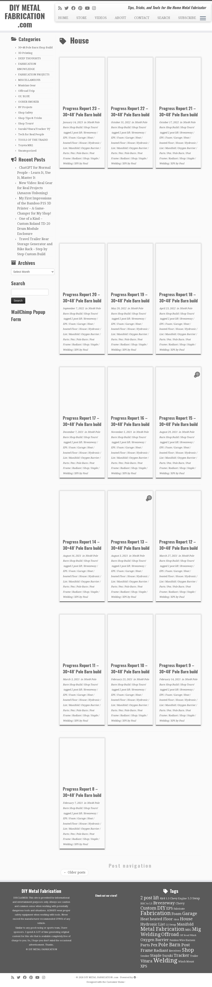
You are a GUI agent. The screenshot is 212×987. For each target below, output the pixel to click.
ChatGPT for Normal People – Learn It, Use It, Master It (34, 173)
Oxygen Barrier (90, 148)
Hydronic (94, 143)
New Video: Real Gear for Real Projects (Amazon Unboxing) (35, 188)
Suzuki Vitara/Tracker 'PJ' (34, 128)
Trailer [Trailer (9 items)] (194, 956)
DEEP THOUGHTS (29, 58)
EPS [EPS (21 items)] (169, 908)
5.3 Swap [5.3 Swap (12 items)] (194, 898)
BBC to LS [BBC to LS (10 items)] (146, 903)
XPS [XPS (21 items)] (143, 966)
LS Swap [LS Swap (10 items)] (171, 924)
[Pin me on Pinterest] (81, 8)
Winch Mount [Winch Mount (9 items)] (186, 961)
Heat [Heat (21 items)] (144, 919)
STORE (81, 18)
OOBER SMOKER (28, 101)
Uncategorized (27, 150)
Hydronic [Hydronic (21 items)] (148, 924)
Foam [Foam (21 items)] (176, 914)
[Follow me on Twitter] (67, 8)
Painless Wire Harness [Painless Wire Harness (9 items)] (182, 940)
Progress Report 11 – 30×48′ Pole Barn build (82, 668)
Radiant (77, 158)
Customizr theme (115, 982)
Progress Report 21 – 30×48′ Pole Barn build (178, 111)
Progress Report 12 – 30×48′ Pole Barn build (178, 545)
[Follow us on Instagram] (95, 8)
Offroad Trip (26, 90)
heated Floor (70, 143)
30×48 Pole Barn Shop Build (35, 47)
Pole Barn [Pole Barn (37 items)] (169, 944)
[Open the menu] (203, 19)
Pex (73, 153)
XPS (76, 163)
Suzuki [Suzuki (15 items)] (167, 956)
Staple (94, 158)
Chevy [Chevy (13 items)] (180, 903)
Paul (85, 163)
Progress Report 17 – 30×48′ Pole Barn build (82, 421)
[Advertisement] (130, 203)
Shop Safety (25, 112)
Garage (81, 137)
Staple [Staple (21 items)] (155, 955)
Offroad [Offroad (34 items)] (170, 934)
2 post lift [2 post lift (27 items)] (149, 897)
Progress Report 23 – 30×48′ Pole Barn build (82, 111)
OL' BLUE (24, 96)
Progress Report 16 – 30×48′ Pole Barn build (130, 421)
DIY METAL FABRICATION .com (24, 17)
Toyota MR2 (25, 145)
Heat (90, 137)
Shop (86, 158)
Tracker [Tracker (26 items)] (181, 955)
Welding (68, 163)
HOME (63, 18)
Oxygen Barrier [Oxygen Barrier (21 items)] (154, 940)
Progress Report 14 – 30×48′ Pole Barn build (82, 545)
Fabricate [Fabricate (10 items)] (179, 908)
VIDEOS (101, 18)
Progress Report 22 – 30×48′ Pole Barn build (130, 111)
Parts (66, 153)
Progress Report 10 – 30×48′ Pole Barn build (130, 668)
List (65, 148)
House (83, 143)
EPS (65, 137)
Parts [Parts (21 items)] (145, 945)
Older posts (74, 872)
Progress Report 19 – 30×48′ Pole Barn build (130, 297)
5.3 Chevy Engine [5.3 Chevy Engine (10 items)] (176, 898)
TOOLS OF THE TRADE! (33, 139)
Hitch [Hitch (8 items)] (176, 919)
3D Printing (25, 52)
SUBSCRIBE (187, 18)
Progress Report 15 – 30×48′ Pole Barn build (178, 421)
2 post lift (76, 132)
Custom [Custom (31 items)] (148, 908)
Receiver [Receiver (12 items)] (175, 950)
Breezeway (90, 132)
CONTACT (141, 18)
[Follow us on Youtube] (88, 8)
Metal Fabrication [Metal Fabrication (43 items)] (162, 929)
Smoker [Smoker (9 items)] (144, 956)
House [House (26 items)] (186, 918)
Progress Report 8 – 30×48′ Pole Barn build (82, 792)
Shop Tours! (26, 123)
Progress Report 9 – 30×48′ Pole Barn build (178, 668)
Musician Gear (27, 85)
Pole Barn (82, 153)
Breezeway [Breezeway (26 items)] (164, 903)
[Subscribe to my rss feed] (61, 8)
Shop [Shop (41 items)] (188, 950)
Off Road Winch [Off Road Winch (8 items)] (188, 935)
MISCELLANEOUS (29, 79)
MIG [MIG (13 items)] (188, 930)
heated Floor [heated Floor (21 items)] (161, 919)
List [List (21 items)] (161, 924)
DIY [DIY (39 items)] (161, 908)
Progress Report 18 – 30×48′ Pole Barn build (178, 297)
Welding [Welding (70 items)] (165, 960)
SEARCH (163, 18)
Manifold (74, 148)
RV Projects (25, 107)
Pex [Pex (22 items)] (154, 945)
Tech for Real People (31, 134)
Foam (72, 137)
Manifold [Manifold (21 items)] (185, 924)
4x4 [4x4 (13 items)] (162, 898)
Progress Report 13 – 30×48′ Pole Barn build (130, 545)
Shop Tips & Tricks (30, 118)
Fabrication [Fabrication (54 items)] (155, 913)
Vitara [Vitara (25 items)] (146, 961)
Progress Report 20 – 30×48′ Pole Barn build (82, 297)
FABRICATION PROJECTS (34, 74)
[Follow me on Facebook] (74, 8)
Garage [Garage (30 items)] (189, 913)
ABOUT (120, 18)
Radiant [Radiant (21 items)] (161, 950)
